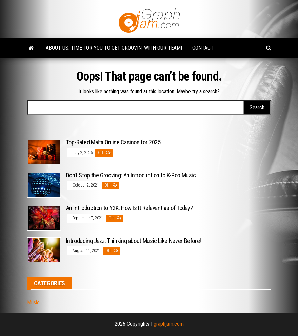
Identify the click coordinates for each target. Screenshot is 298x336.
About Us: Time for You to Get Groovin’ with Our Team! (114, 48)
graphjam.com (169, 324)
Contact (203, 48)
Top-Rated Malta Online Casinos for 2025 (113, 142)
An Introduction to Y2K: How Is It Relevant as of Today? (129, 207)
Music (33, 302)
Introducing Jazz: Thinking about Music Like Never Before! (133, 240)
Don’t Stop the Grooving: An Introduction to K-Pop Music (131, 175)
